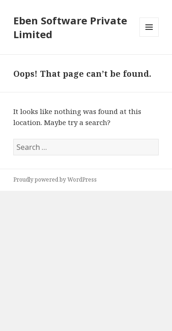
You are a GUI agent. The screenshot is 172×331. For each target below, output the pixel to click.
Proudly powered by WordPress (55, 179)
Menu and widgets (149, 36)
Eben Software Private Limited (70, 27)
